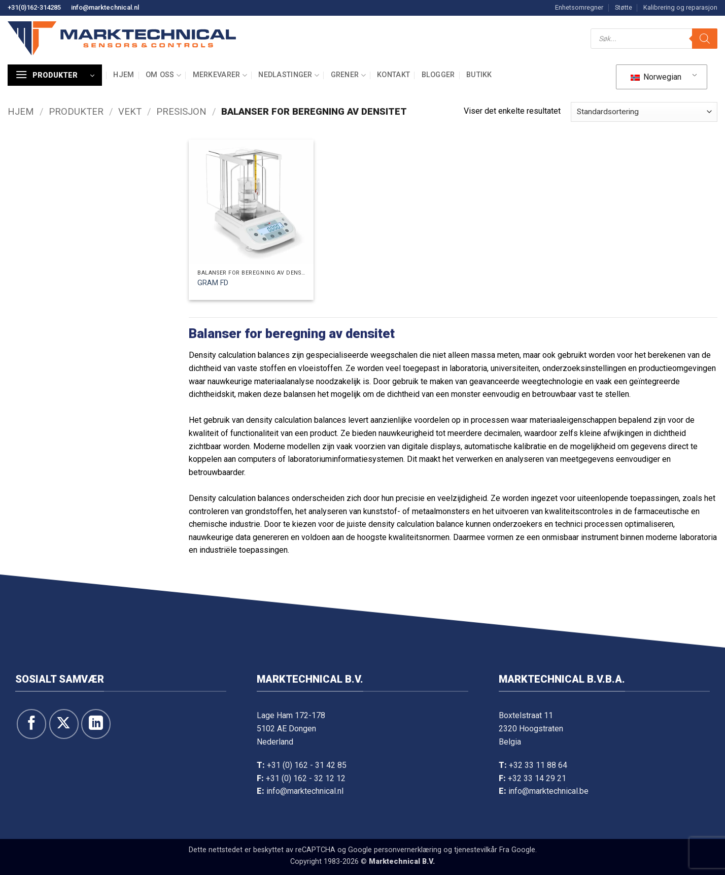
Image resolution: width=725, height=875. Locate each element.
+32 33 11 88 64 (538, 765)
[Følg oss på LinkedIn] (96, 723)
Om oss (163, 75)
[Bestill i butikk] (644, 112)
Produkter (76, 111)
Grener (348, 75)
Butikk (479, 75)
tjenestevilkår (475, 850)
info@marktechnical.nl (105, 7)
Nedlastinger (288, 75)
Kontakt (393, 75)
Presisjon (181, 111)
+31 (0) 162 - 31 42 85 (307, 765)
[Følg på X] (64, 723)
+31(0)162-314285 (34, 7)
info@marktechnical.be (548, 791)
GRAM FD (212, 283)
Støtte (623, 7)
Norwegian (656, 77)
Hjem (123, 75)
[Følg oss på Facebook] (31, 723)
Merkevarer (220, 75)
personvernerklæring (407, 850)
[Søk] (704, 38)
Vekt (130, 111)
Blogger (438, 75)
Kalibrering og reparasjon (680, 7)
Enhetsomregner (579, 7)
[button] (55, 75)
